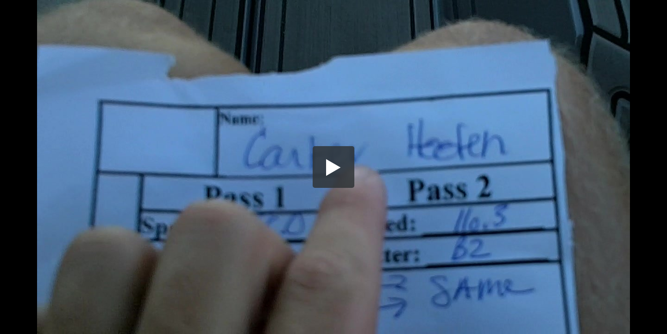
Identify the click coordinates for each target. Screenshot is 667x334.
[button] (333, 167)
